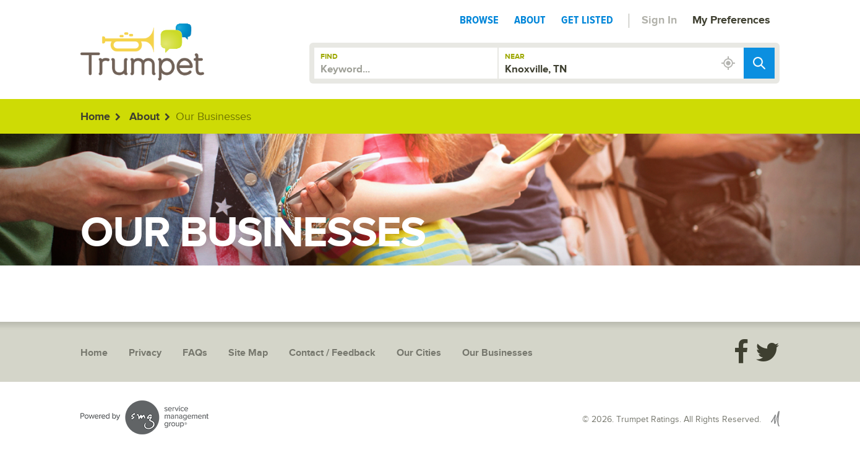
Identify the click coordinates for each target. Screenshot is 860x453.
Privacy (145, 353)
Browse (479, 20)
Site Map (248, 353)
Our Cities (419, 353)
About (530, 20)
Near (515, 56)
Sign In (659, 20)
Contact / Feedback (332, 353)
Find (329, 56)
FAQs (195, 353)
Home (95, 117)
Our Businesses (497, 353)
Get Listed (587, 20)
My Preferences (731, 20)
